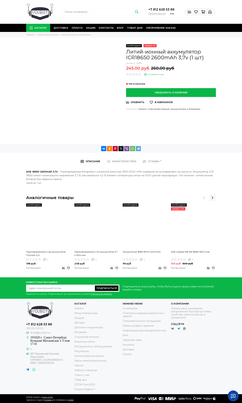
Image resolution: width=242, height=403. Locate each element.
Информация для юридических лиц (144, 330)
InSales (70, 400)
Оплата (77, 27)
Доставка (61, 27)
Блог (120, 27)
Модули (79, 317)
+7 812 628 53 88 (161, 9)
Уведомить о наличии (171, 92)
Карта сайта (47, 397)
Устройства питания (158, 109)
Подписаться (107, 288)
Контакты (106, 27)
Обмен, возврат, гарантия (138, 325)
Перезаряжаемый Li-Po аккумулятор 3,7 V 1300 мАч (96, 253)
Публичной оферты (101, 294)
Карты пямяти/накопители (90, 360)
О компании (130, 308)
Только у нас (82, 375)
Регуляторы (81, 351)
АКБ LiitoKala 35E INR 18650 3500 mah (190, 251)
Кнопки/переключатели (89, 355)
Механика (80, 332)
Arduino (79, 308)
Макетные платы (84, 341)
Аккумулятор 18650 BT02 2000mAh (142, 251)
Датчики (79, 322)
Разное (78, 365)
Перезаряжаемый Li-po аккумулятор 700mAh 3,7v (46, 253)
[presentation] (204, 197)
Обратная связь (132, 340)
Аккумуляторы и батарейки (185, 109)
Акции (90, 27)
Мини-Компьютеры (86, 313)
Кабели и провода (85, 370)
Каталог (38, 27)
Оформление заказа (161, 27)
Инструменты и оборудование (93, 346)
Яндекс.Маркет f (84, 389)
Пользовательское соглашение (142, 321)
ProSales (47, 400)
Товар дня (135, 27)
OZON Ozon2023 (84, 384)
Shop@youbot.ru (40, 332)
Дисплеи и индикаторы (88, 327)
